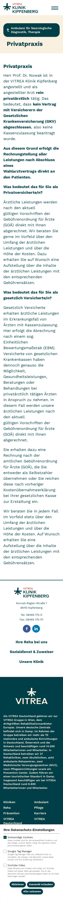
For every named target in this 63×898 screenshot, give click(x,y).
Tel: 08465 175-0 (31, 614)
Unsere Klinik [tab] (31, 662)
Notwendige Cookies (31, 841)
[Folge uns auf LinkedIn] (36, 629)
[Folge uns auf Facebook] (27, 629)
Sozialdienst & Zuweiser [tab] (31, 652)
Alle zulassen (32, 891)
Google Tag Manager (31, 855)
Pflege (38, 807)
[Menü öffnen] (55, 8)
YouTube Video (31, 871)
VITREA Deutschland (12, 821)
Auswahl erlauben (41, 884)
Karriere (40, 813)
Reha (7, 807)
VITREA (39, 819)
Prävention (11, 813)
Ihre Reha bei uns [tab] (31, 642)
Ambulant (41, 802)
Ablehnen (18, 884)
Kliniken (9, 802)
